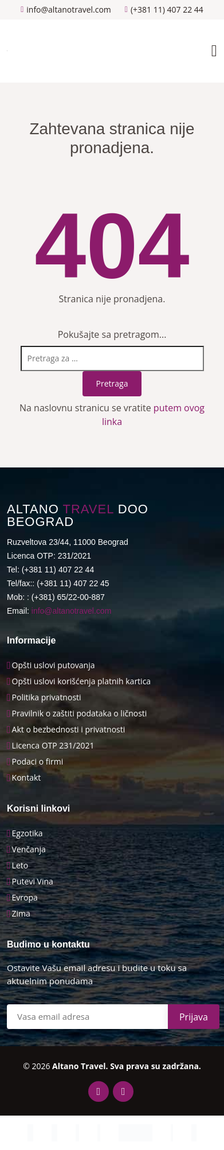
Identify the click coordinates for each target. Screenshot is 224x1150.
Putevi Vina (32, 882)
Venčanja (29, 849)
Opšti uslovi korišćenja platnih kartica (81, 681)
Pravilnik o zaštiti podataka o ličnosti (79, 714)
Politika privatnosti (46, 697)
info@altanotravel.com (72, 610)
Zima (21, 914)
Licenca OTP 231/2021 (53, 746)
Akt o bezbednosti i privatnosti (68, 730)
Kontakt (26, 778)
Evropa (25, 898)
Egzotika (27, 833)
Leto (20, 865)
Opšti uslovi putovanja (53, 665)
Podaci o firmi (38, 762)
